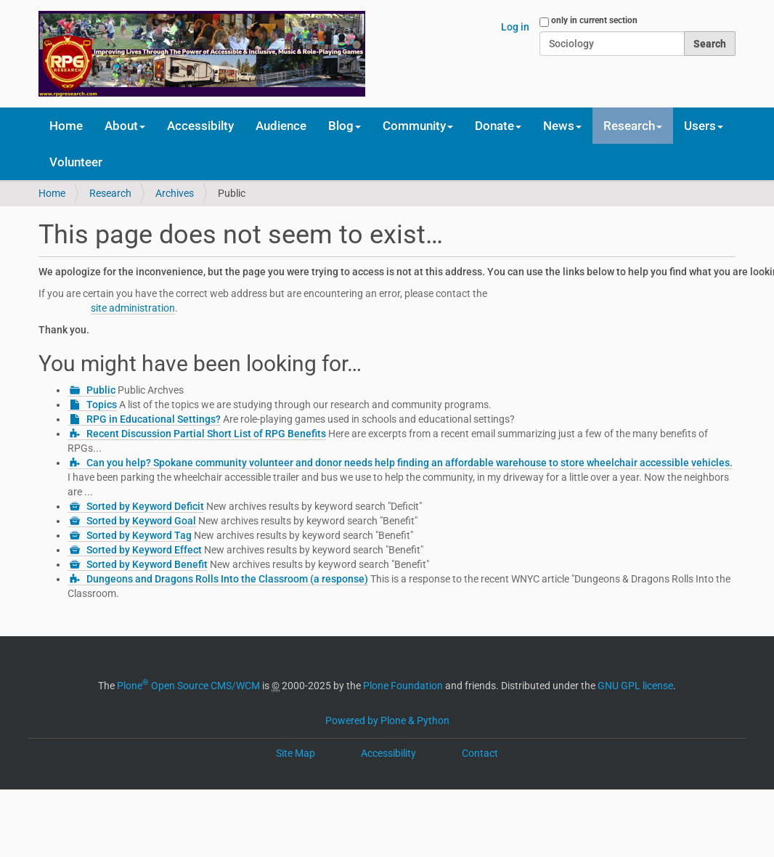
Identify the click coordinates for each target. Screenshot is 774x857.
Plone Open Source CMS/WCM (188, 685)
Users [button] (703, 125)
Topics (101, 404)
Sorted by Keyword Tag (139, 535)
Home (66, 125)
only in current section (594, 20)
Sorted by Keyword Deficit (145, 506)
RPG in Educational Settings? (153, 419)
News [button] (562, 125)
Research (110, 193)
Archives (174, 193)
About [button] (125, 125)
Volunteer (75, 162)
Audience (281, 125)
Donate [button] (498, 125)
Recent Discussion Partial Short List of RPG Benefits (206, 433)
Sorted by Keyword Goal (141, 521)
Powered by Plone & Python (387, 720)
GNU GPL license (635, 685)
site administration (133, 308)
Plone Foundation (403, 685)
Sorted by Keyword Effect (144, 550)
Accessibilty (200, 125)
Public (100, 390)
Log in (515, 27)
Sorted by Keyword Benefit (147, 564)
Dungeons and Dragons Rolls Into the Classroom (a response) (227, 579)
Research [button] (632, 125)
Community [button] (418, 125)
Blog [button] (344, 125)
